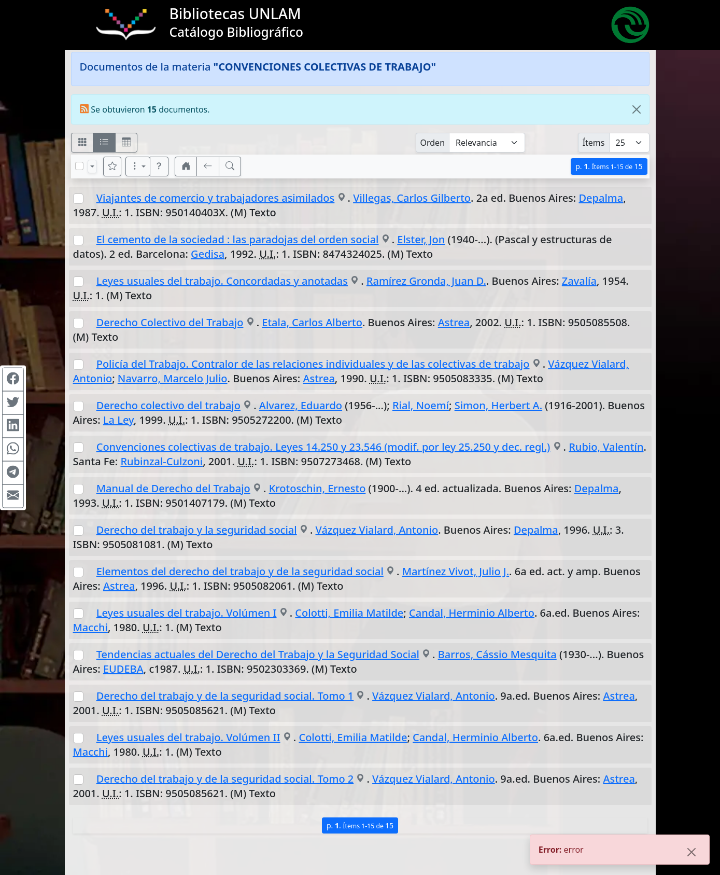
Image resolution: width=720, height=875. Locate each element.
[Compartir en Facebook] (13, 379)
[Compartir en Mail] (13, 496)
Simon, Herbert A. (498, 405)
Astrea (454, 322)
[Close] (636, 109)
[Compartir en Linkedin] (13, 426)
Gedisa (207, 254)
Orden (432, 142)
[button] (159, 166)
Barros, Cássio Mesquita (497, 654)
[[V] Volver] (207, 166)
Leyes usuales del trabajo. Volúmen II (188, 737)
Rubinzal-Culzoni (161, 461)
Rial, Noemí (420, 405)
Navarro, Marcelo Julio (173, 378)
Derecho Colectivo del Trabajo (170, 322)
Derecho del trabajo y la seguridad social (196, 530)
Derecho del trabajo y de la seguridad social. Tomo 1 (225, 696)
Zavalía (579, 281)
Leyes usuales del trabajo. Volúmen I (186, 613)
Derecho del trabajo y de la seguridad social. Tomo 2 (225, 779)
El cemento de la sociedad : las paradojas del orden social (237, 239)
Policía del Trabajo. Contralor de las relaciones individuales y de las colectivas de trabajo (313, 364)
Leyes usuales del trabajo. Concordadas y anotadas (222, 281)
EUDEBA (123, 669)
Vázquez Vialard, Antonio (377, 530)
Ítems (594, 142)
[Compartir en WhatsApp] (13, 449)
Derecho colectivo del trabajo (168, 405)
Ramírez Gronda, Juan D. (426, 281)
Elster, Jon (421, 239)
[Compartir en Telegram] (13, 472)
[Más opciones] (137, 166)
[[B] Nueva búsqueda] (230, 166)
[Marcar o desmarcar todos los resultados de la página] (79, 166)
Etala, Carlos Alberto (312, 322)
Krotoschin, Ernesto (317, 488)
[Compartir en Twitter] (13, 402)
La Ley (118, 420)
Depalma (600, 198)
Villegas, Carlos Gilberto (412, 198)
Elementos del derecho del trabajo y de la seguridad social (240, 571)
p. (608, 166)
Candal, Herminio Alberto (471, 613)
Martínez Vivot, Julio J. (455, 571)
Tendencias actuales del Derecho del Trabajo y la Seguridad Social (257, 654)
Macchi (90, 627)
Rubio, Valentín (606, 447)
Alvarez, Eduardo (300, 405)
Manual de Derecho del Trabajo (173, 488)
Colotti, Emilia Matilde (349, 613)
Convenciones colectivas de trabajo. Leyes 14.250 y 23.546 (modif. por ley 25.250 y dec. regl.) (323, 447)
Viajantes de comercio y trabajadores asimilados (215, 198)
